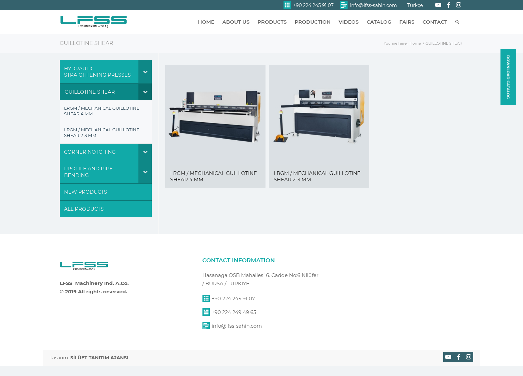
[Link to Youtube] (438, 5)
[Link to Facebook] (448, 5)
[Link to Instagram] (458, 5)
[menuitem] (308, 5)
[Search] (457, 22)
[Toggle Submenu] (145, 71)
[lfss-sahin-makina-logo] (93, 25)
